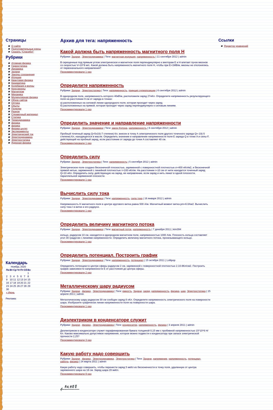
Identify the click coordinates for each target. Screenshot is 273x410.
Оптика (15, 103)
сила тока (136, 198)
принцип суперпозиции (142, 90)
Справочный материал (24, 114)
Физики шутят (19, 128)
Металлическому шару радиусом (97, 286)
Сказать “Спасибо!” (22, 51)
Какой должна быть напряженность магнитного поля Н (122, 51)
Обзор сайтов (19, 100)
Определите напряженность (92, 85)
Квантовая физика (22, 80)
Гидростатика (19, 66)
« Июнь (10, 292)
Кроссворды (18, 88)
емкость (127, 291)
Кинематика (18, 83)
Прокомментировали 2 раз (75, 272)
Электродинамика (21, 137)
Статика (16, 117)
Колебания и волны (22, 85)
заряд (146, 291)
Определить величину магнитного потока (107, 224)
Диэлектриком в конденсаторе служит (103, 319)
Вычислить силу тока (84, 193)
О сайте (16, 46)
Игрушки (16, 77)
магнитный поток (121, 229)
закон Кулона (119, 128)
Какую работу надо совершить (95, 353)
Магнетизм (17, 91)
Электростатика (20, 140)
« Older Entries (69, 388)
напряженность (146, 56)
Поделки (16, 108)
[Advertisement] (21, 203)
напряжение (160, 358)
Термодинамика (20, 120)
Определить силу (80, 156)
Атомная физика (21, 63)
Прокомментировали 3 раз (75, 340)
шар (183, 291)
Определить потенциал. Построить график (108, 255)
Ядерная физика (21, 142)
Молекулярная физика (24, 97)
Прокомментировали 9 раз (75, 373)
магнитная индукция (123, 56)
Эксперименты (20, 131)
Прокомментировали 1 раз (75, 71)
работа (64, 361)
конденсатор (129, 324)
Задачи (15, 71)
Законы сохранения (23, 74)
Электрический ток (22, 134)
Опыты (15, 105)
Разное (15, 111)
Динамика (17, 68)
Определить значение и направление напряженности (120, 122)
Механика (17, 94)
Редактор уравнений (236, 46)
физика (15, 122)
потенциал (137, 260)
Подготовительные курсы (26, 48)
